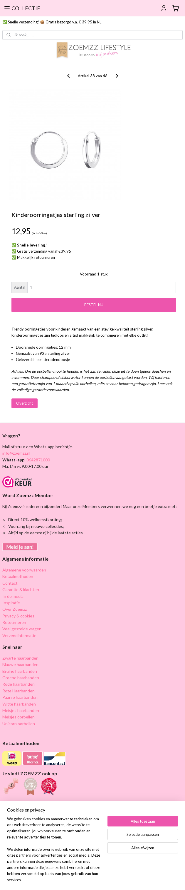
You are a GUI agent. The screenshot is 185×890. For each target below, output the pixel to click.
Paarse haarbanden (20, 697)
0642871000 (38, 459)
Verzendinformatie (19, 635)
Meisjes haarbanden (20, 710)
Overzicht (24, 403)
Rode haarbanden (18, 684)
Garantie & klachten (20, 589)
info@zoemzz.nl (16, 453)
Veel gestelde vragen (21, 628)
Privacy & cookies (18, 615)
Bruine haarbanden (19, 671)
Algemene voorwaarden (24, 569)
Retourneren (14, 622)
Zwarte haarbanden (20, 657)
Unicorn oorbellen (18, 723)
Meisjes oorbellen (18, 716)
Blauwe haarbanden (20, 664)
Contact (10, 583)
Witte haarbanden (19, 703)
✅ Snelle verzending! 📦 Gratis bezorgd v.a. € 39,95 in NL (51, 22)
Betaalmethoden (17, 576)
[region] (53, 853)
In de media (12, 596)
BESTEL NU (93, 304)
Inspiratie (11, 602)
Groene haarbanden (20, 677)
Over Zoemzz (14, 609)
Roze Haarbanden (18, 690)
